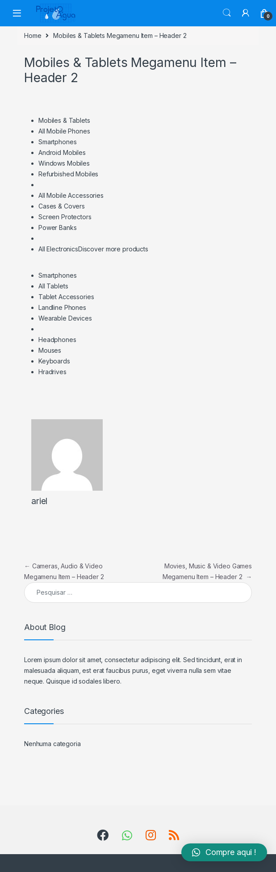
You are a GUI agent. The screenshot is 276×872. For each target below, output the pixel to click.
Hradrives (52, 372)
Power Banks (57, 227)
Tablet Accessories (66, 296)
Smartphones (57, 142)
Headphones (57, 339)
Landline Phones (62, 307)
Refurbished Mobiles (68, 174)
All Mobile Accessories (71, 195)
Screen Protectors (65, 217)
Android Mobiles (62, 152)
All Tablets (53, 286)
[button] (224, 852)
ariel (39, 501)
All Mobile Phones (64, 131)
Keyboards (54, 361)
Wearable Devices (65, 318)
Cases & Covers (61, 206)
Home (32, 35)
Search (227, 13)
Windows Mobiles (64, 163)
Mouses (49, 350)
